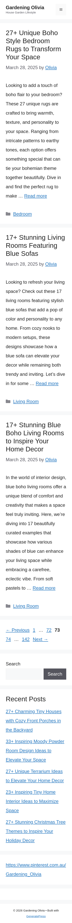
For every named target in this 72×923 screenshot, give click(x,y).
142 (26, 639)
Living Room (26, 401)
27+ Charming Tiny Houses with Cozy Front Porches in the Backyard (33, 720)
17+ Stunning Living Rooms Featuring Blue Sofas (35, 245)
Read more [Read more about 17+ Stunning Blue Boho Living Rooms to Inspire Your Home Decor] (44, 588)
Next (40, 639)
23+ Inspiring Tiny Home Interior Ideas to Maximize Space (32, 801)
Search (13, 663)
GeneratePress (36, 916)
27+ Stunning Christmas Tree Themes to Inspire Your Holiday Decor (36, 831)
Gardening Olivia (25, 7)
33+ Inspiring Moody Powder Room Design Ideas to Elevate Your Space (35, 750)
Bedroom (22, 213)
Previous (18, 630)
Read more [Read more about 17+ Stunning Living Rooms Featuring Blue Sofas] (47, 383)
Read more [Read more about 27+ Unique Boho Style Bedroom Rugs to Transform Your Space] (35, 195)
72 (49, 630)
